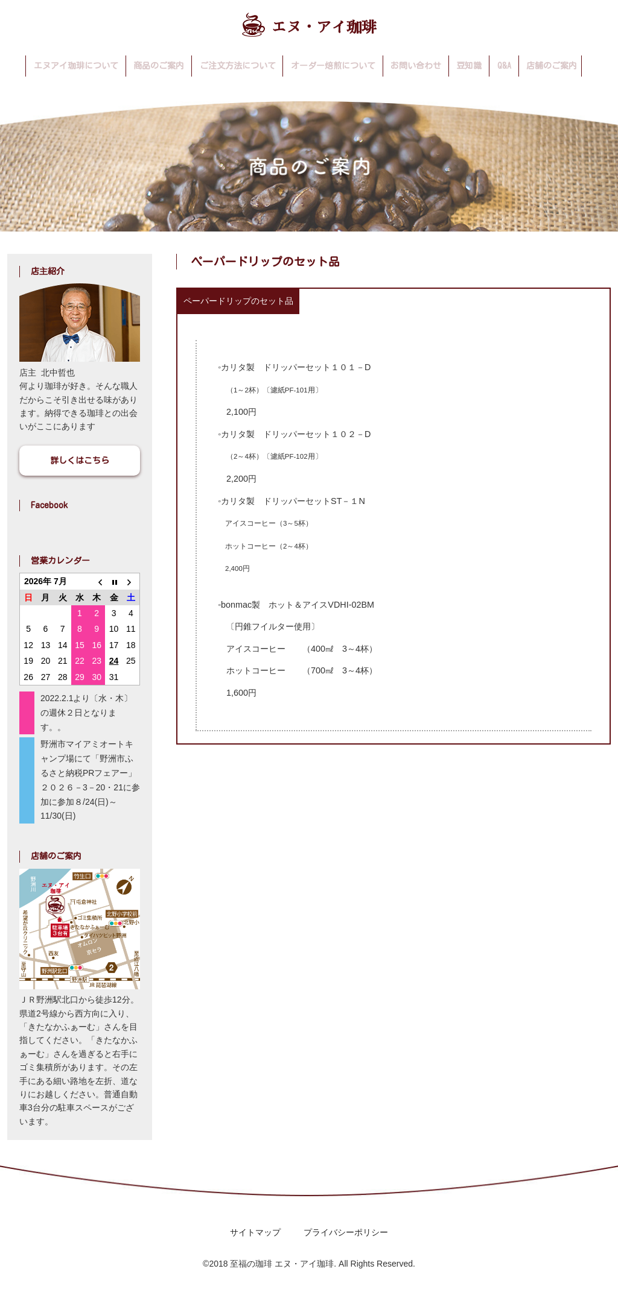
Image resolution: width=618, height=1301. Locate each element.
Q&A (504, 65)
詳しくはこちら (79, 460)
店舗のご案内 (551, 65)
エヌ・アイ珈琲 (309, 24)
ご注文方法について (238, 65)
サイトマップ (255, 1232)
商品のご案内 (158, 65)
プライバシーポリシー (346, 1232)
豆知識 (469, 65)
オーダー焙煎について (333, 65)
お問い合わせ (415, 65)
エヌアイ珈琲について (76, 65)
